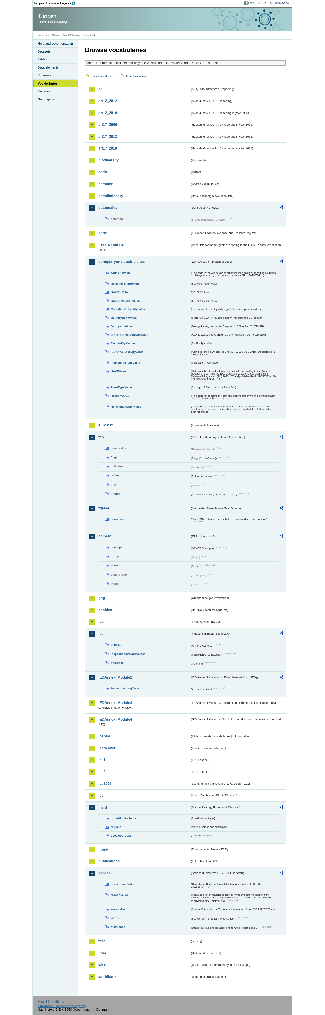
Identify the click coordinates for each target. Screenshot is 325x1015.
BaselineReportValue (125, 283)
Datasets (44, 51)
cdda (102, 172)
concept (116, 547)
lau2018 (105, 783)
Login (251, 3)
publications (109, 861)
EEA (56, 3)
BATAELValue (120, 292)
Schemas (44, 75)
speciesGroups (121, 835)
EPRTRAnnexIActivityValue (129, 334)
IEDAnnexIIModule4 (115, 719)
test (101, 941)
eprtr (102, 233)
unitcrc (116, 493)
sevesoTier (118, 909)
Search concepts (136, 76)
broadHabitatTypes (124, 818)
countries (117, 519)
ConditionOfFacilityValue (128, 309)
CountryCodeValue (124, 318)
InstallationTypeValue (125, 362)
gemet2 (104, 536)
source (115, 565)
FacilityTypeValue (123, 343)
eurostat (105, 425)
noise (103, 849)
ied (101, 633)
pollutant (117, 663)
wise (102, 965)
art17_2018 (107, 148)
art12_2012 (107, 101)
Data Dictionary (71, 35)
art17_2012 (107, 136)
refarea (116, 475)
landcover (107, 748)
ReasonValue (120, 396)
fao (101, 437)
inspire (104, 736)
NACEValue (119, 371)
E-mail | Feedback (51, 1001)
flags (114, 457)
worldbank (107, 977)
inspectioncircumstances (128, 654)
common (106, 184)
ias (100, 622)
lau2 (102, 772)
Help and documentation (55, 43)
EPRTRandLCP (111, 245)
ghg (101, 598)
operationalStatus (123, 884)
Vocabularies (48, 83)
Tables (42, 59)
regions (116, 827)
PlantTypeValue (121, 387)
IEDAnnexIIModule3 (115, 703)
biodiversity (108, 160)
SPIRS (115, 918)
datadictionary (110, 196)
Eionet (55, 35)
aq (100, 89)
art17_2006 (107, 125)
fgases (104, 508)
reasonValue (119, 895)
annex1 (116, 645)
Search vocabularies (103, 76)
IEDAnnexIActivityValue (127, 352)
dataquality (107, 207)
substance (118, 927)
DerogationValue (122, 326)
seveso (104, 873)
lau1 (102, 760)
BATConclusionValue (125, 300)
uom (102, 953)
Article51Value (121, 273)
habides (105, 610)
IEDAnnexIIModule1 (115, 677)
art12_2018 (107, 113)
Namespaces (47, 99)
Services (44, 91)
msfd (102, 807)
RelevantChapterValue (126, 406)
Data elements (48, 67)
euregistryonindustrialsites (121, 262)
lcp (101, 795)
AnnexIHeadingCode (125, 688)
